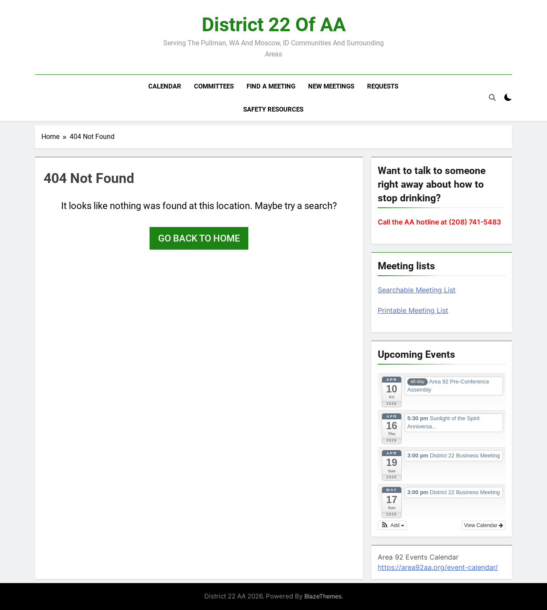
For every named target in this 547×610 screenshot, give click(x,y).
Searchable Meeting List (417, 290)
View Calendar (483, 525)
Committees (214, 86)
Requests (382, 86)
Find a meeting (271, 86)
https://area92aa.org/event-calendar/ (438, 567)
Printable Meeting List (413, 310)
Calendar (164, 86)
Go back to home (199, 238)
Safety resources (273, 109)
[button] (392, 525)
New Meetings (331, 86)
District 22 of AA (274, 24)
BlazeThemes (322, 596)
